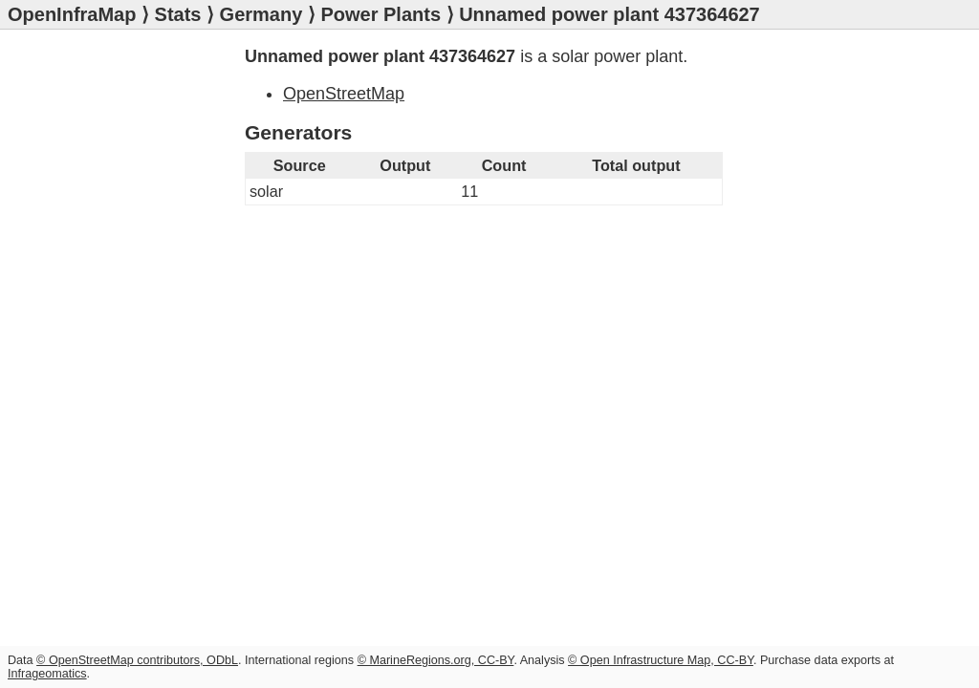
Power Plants (380, 14)
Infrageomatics (47, 673)
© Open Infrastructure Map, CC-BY (660, 660)
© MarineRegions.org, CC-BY (436, 660)
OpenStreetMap (343, 93)
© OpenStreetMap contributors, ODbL (137, 660)
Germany (261, 14)
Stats (178, 14)
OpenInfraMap (72, 14)
